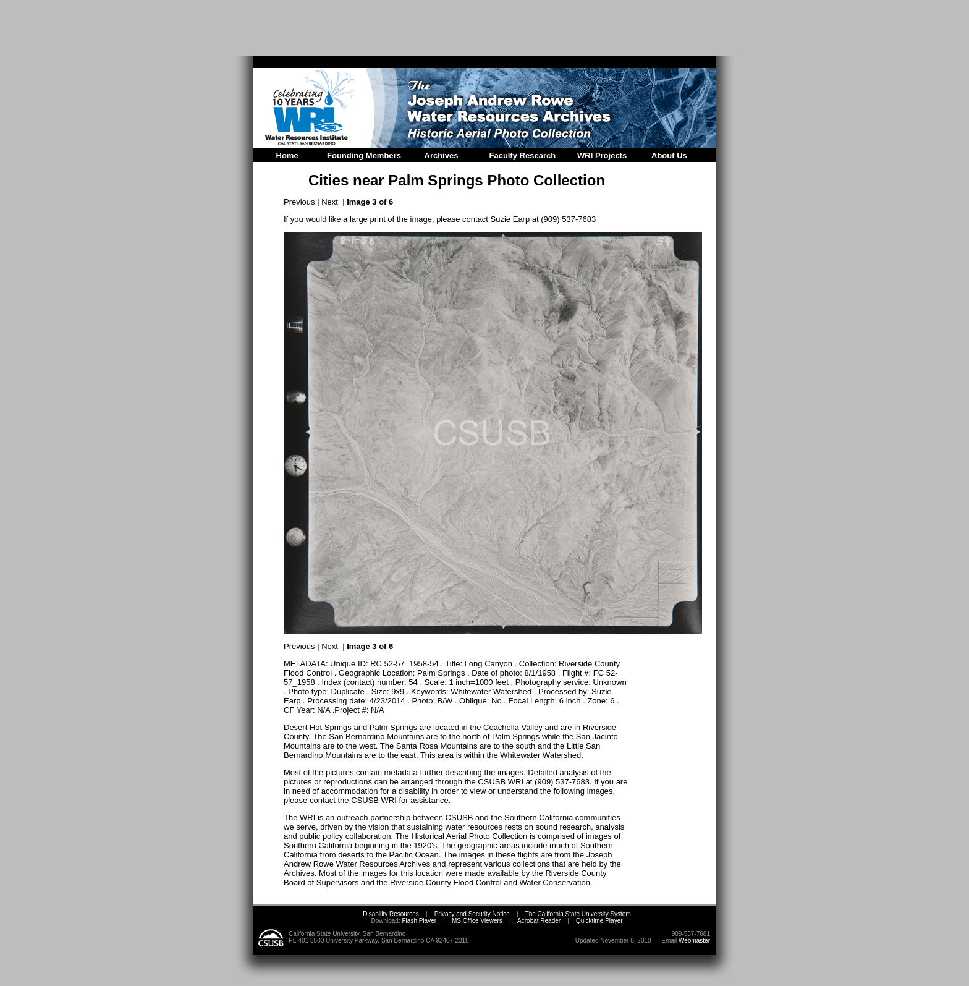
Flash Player (418, 920)
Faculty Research (522, 155)
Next (329, 201)
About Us (669, 155)
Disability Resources (391, 914)
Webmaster (694, 940)
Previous (299, 201)
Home (287, 155)
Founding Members (364, 155)
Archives (442, 155)
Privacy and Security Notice (472, 914)
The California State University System (578, 914)
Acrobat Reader (539, 920)
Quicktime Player (599, 920)
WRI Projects (602, 155)
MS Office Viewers (477, 920)
